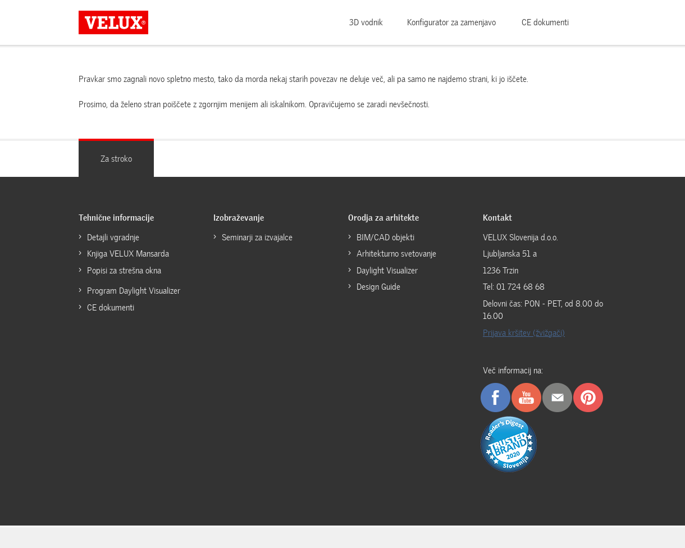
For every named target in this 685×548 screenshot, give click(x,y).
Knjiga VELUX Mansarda (128, 254)
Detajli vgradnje (113, 237)
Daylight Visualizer (387, 271)
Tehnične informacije (116, 218)
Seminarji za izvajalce (257, 237)
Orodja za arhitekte (383, 218)
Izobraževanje (238, 218)
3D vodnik (366, 22)
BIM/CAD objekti (385, 237)
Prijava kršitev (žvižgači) (524, 333)
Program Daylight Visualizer (133, 291)
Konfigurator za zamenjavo (451, 22)
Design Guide (378, 287)
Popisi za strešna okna (124, 271)
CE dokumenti (545, 22)
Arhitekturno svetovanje (396, 254)
